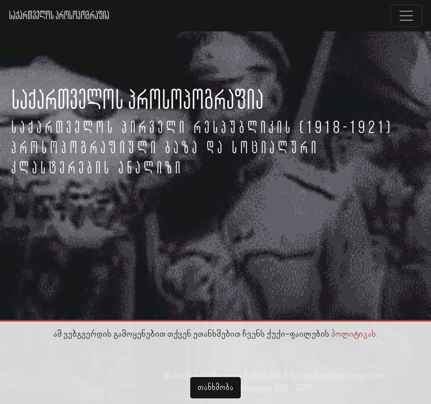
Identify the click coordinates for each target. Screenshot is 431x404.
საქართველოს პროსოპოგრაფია (59, 15)
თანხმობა (215, 387)
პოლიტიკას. (354, 334)
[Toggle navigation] (406, 15)
